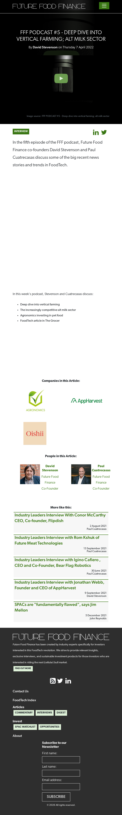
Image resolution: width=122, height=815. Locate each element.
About (17, 736)
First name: (49, 753)
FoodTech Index (24, 700)
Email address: (52, 780)
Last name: (49, 766)
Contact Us (21, 691)
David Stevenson (45, 47)
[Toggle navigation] (104, 5)
